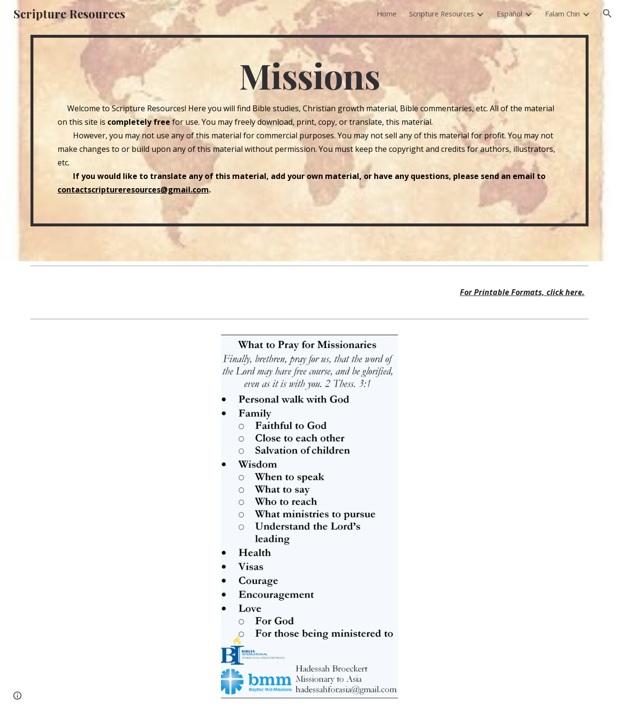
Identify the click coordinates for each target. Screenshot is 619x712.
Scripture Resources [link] (441, 13)
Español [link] (509, 13)
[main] (309, 131)
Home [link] (387, 13)
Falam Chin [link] (562, 13)
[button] (607, 13)
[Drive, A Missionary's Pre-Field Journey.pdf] (118, 459)
